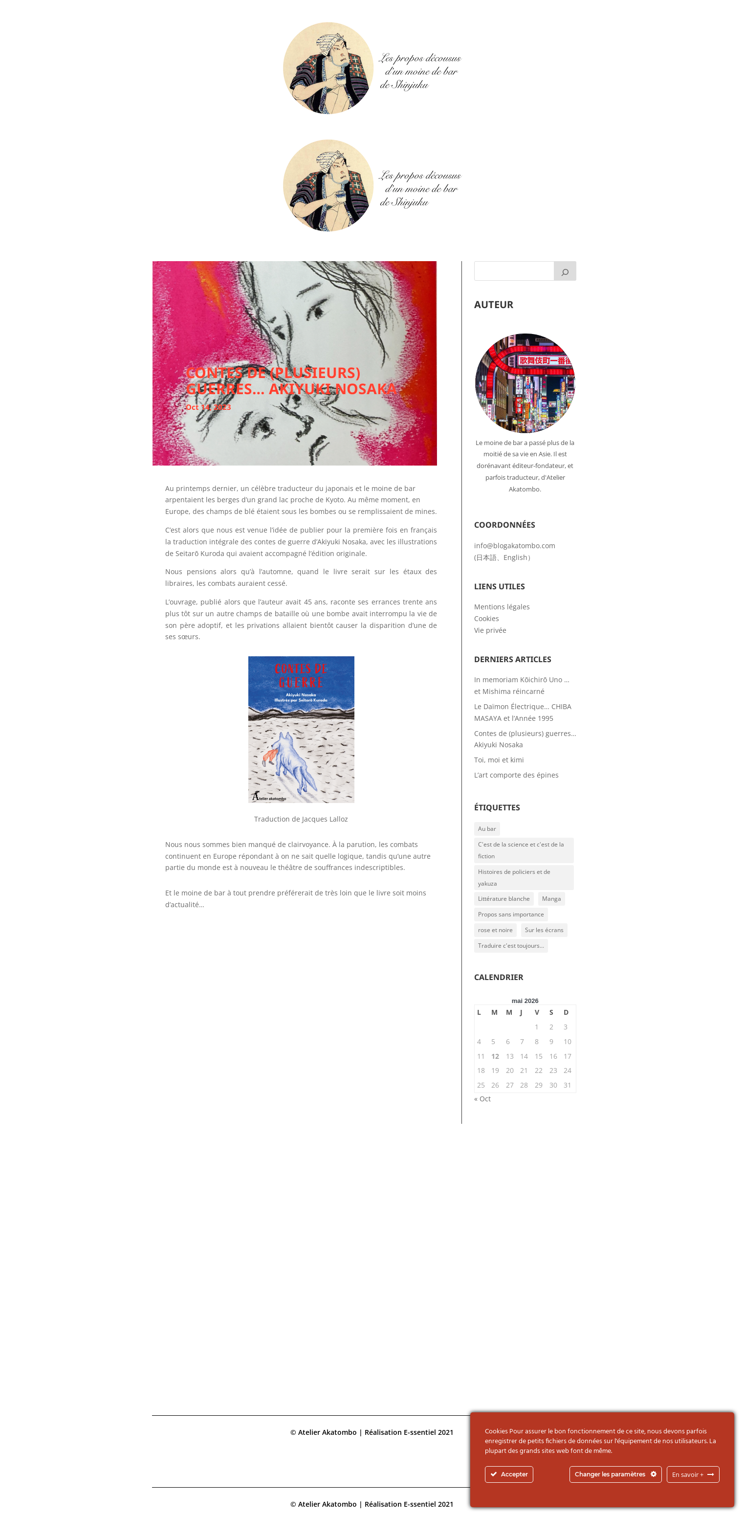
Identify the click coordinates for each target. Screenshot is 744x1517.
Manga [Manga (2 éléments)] (551, 898)
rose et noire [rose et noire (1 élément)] (495, 930)
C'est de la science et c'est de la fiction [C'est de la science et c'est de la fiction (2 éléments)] (521, 850)
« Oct (482, 1098)
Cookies (486, 618)
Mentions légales (502, 606)
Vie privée (490, 630)
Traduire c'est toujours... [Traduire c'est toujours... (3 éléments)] (511, 945)
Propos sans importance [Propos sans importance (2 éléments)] (511, 914)
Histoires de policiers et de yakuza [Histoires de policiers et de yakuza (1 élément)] (514, 878)
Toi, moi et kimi (499, 759)
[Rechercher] (565, 271)
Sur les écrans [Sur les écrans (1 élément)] (544, 930)
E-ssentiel (420, 1432)
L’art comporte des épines (516, 775)
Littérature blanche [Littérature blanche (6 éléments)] (504, 898)
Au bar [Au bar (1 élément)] (487, 829)
